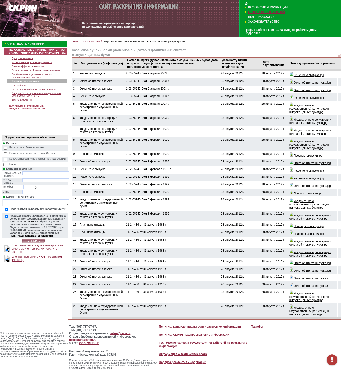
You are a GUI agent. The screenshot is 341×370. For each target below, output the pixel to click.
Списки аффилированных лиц (28, 66)
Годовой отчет (19, 85)
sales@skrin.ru (120, 333)
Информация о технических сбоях (183, 354)
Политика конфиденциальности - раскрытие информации (200, 326)
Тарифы (257, 326)
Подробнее (252, 33)
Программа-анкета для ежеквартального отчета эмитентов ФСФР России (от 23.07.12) (38, 249)
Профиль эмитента (22, 58)
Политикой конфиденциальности (31, 235)
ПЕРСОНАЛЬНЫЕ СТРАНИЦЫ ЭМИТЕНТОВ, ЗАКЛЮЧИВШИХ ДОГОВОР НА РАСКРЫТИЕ (37, 51)
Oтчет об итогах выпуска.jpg (312, 82)
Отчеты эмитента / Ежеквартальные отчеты (36, 70)
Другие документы (22, 100)
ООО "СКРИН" (89, 343)
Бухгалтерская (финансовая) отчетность (34, 89)
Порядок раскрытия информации (182, 362)
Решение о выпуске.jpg (309, 75)
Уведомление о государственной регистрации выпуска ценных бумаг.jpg (309, 109)
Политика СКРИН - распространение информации (194, 334)
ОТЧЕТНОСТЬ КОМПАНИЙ (266, 12)
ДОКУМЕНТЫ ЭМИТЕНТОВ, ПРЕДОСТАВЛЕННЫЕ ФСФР (27, 107)
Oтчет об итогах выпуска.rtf (311, 278)
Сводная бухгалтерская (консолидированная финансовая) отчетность (36, 94)
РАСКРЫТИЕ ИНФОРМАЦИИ (268, 7)
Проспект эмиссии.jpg (308, 155)
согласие (28, 221)
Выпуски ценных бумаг (25, 81)
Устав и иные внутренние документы (32, 62)
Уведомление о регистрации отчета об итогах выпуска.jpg (310, 121)
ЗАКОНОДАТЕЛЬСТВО (263, 21)
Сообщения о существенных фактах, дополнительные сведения (32, 75)
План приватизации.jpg (309, 226)
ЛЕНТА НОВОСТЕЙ (261, 16)
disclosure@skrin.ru (83, 340)
